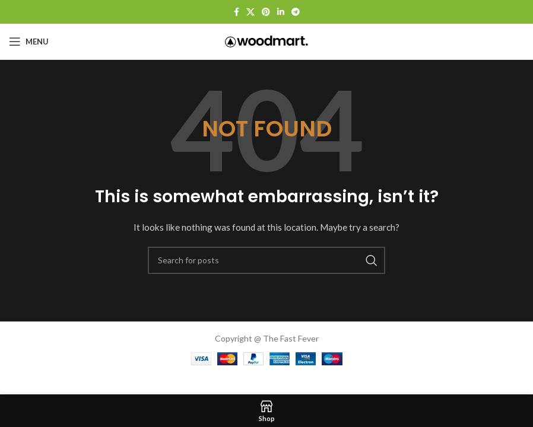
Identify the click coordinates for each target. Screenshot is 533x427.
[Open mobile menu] (29, 41)
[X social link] (250, 12)
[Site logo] (266, 41)
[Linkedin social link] (281, 12)
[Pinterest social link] (266, 12)
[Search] (266, 260)
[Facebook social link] (236, 12)
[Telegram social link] (295, 12)
